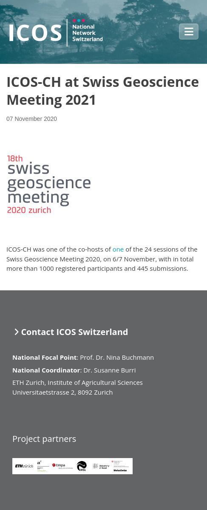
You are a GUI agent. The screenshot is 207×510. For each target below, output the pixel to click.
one (118, 249)
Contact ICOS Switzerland (74, 332)
